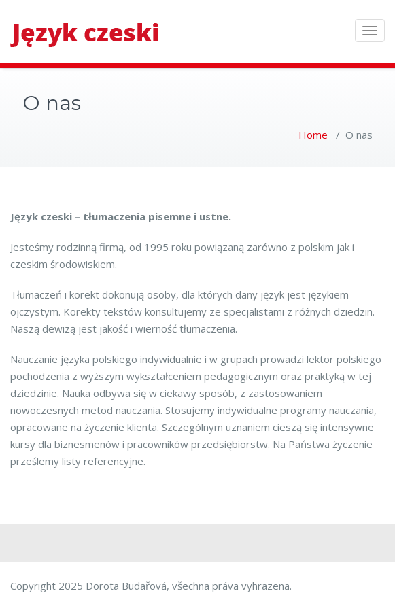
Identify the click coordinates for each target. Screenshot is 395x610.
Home (313, 134)
